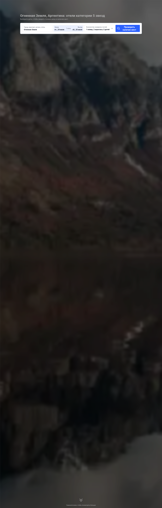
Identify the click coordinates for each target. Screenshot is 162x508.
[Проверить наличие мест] (128, 28)
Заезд (57, 27)
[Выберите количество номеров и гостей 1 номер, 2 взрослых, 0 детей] (100, 28)
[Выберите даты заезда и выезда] (60, 28)
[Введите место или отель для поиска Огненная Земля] (37, 28)
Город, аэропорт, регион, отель (34, 27)
